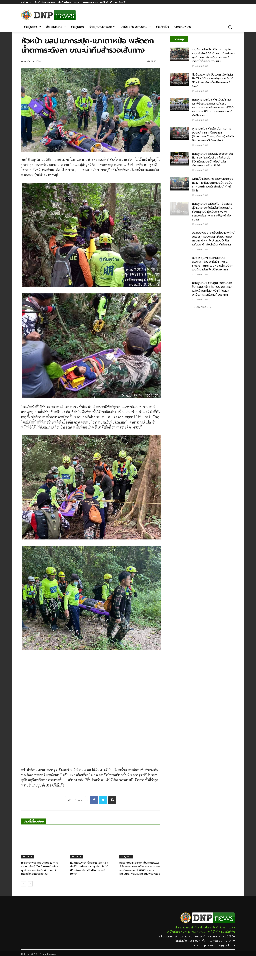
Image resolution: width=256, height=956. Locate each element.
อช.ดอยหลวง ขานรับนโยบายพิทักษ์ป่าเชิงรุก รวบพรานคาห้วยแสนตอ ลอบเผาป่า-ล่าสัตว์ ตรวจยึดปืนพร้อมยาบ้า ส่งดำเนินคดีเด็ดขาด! (213, 239)
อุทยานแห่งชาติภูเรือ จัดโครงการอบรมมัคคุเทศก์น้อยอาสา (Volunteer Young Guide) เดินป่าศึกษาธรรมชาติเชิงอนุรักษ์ (213, 135)
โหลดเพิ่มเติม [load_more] (202, 307)
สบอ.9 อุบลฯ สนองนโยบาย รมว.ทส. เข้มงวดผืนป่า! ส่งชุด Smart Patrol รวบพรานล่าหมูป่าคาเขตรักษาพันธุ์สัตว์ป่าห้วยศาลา (212, 264)
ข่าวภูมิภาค (27, 856)
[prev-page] (23, 883)
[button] (230, 27)
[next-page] (30, 883)
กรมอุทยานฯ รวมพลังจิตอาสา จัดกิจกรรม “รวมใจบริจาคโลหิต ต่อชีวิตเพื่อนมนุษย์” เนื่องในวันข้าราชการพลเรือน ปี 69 (212, 160)
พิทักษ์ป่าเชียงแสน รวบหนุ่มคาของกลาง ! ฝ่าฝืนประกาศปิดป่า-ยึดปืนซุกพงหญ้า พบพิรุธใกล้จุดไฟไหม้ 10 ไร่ (212, 185)
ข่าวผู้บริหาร (126, 856)
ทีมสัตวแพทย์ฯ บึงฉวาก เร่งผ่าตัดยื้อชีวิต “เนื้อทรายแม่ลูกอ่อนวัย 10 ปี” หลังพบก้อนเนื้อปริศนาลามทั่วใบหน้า (89, 868)
